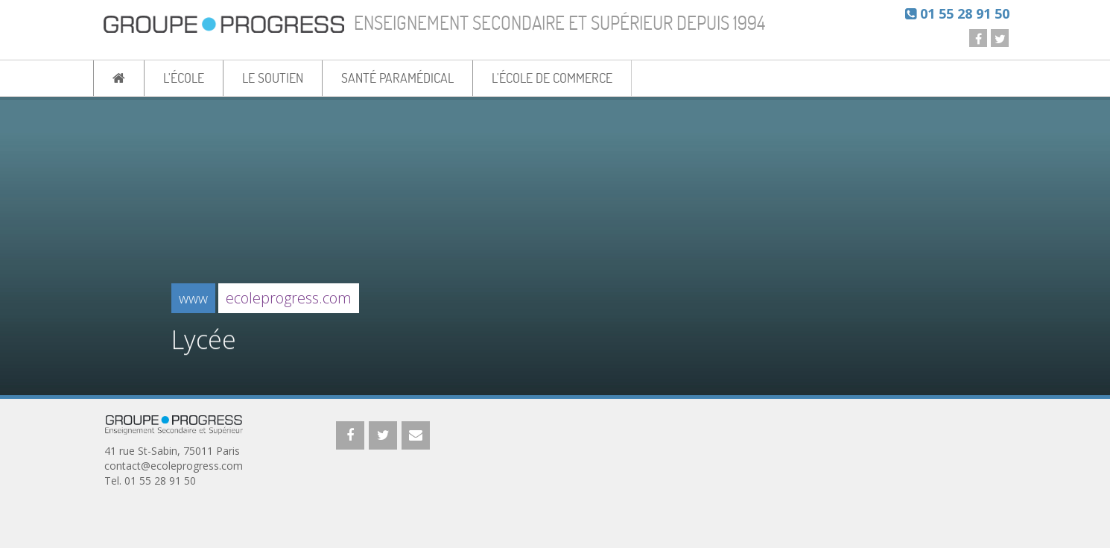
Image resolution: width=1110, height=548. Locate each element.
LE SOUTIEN (272, 77)
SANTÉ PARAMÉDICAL (397, 77)
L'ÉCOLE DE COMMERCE (552, 77)
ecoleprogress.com (289, 298)
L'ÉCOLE (183, 77)
